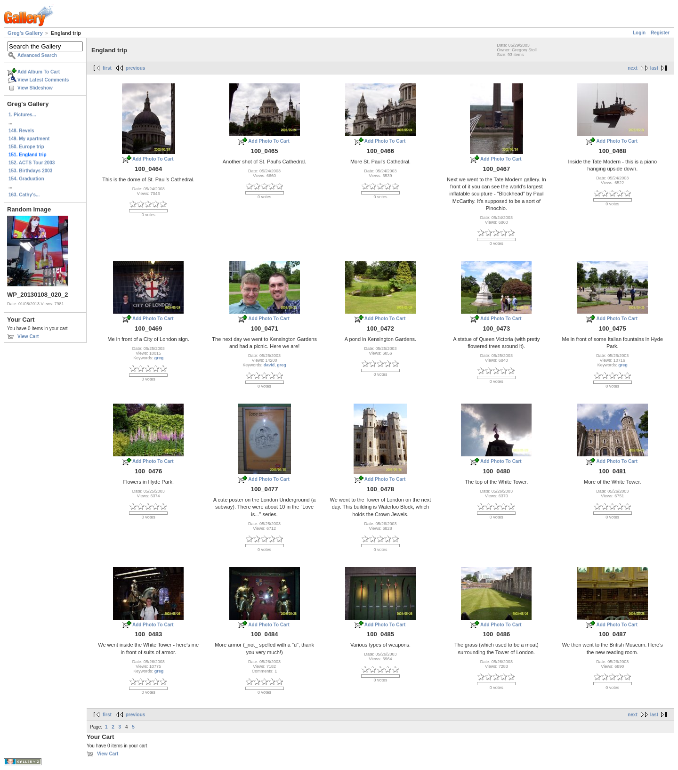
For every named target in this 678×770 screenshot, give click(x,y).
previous (135, 68)
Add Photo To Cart (153, 159)
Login (639, 32)
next (633, 68)
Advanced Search (37, 55)
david (269, 365)
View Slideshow (35, 87)
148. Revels (21, 130)
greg (159, 358)
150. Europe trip (26, 146)
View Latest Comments (43, 79)
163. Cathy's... (24, 194)
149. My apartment (28, 138)
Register (660, 32)
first (107, 68)
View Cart (28, 336)
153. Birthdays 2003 (30, 170)
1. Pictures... (22, 114)
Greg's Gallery (25, 33)
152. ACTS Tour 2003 (31, 162)
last (654, 68)
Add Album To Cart (38, 71)
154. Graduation (26, 178)
